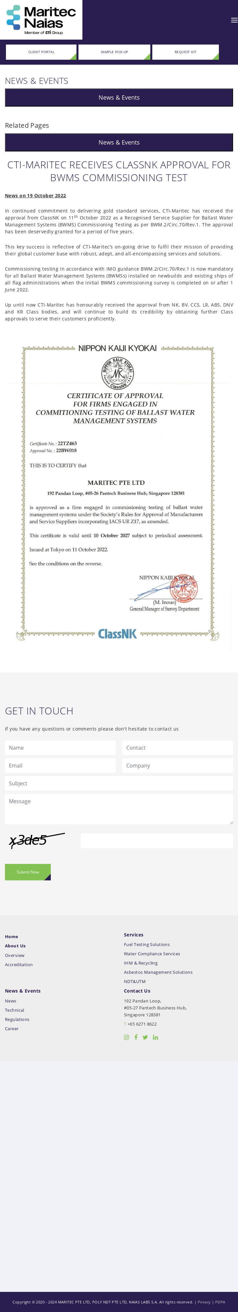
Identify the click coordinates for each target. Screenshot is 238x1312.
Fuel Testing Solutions (147, 944)
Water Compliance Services (152, 954)
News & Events (119, 97)
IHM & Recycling (141, 963)
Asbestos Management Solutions (158, 972)
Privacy (204, 1301)
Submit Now (28, 872)
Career (12, 1029)
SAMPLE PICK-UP (114, 52)
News (10, 1001)
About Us (15, 946)
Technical (14, 1010)
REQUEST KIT (186, 52)
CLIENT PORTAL (41, 52)
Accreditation (19, 965)
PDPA (220, 1301)
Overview (14, 955)
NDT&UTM (135, 981)
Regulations (17, 1019)
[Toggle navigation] (234, 20)
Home (11, 936)
